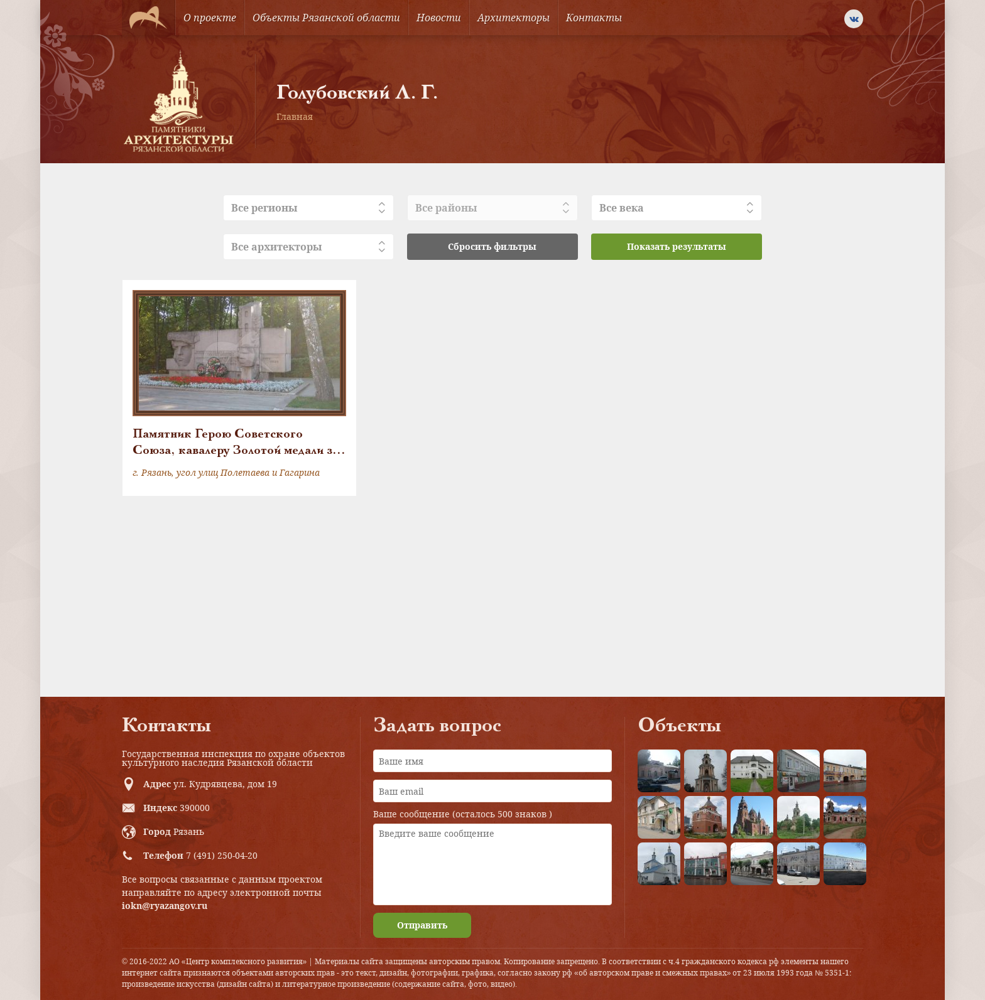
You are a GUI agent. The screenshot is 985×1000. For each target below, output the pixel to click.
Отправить (422, 925)
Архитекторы (513, 17)
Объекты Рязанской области (326, 17)
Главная (294, 116)
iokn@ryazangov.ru (164, 905)
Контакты (594, 17)
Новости (438, 17)
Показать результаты (676, 246)
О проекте (209, 17)
